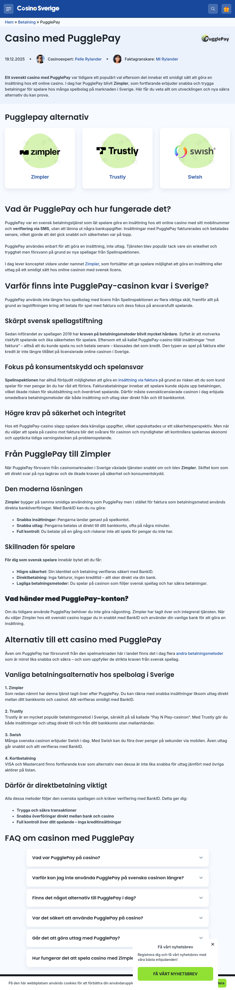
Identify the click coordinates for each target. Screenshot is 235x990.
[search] (212, 8)
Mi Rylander (151, 59)
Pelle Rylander (75, 59)
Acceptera (215, 983)
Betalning (27, 22)
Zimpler (92, 263)
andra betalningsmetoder (199, 653)
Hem (9, 22)
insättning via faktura (138, 380)
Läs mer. (151, 983)
